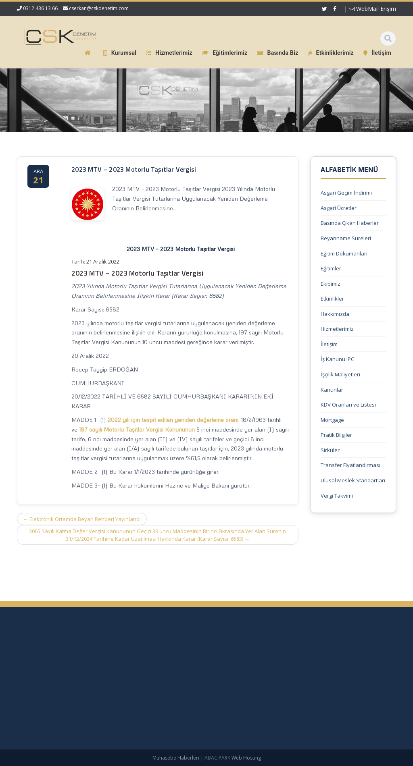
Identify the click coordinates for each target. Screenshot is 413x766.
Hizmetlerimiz (337, 328)
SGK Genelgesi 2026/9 (41, 687)
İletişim (329, 344)
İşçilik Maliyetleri (340, 374)
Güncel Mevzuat (293, 698)
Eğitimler (331, 268)
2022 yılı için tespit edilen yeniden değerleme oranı (173, 419)
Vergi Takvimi (337, 495)
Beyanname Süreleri (346, 238)
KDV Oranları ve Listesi (348, 404)
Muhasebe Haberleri (175, 757)
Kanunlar (332, 389)
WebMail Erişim (372, 8)
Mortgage (332, 419)
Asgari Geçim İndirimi (346, 192)
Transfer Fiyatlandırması (350, 465)
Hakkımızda (335, 314)
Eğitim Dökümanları (344, 253)
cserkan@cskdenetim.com (99, 8)
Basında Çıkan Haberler (350, 222)
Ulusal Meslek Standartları (353, 480)
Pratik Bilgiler (336, 434)
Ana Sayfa (285, 658)
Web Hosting (246, 757)
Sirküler (330, 450)
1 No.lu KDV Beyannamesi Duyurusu (58, 676)
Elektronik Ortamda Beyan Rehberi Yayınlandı (82, 519)
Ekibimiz (330, 283)
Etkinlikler (332, 298)
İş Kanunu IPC (337, 359)
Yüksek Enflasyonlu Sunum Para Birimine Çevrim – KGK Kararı (64, 661)
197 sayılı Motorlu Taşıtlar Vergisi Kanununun (137, 429)
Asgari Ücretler (339, 208)
